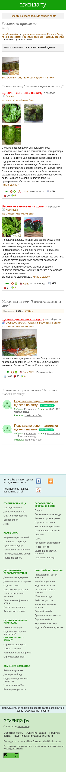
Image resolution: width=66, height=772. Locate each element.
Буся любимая (52, 433)
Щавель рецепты (55, 37)
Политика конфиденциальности (33, 735)
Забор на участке (44, 600)
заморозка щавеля (14, 47)
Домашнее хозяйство (17, 666)
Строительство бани (14, 656)
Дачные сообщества (14, 511)
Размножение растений (47, 530)
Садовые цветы (12, 585)
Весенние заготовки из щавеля (24, 206)
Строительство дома (15, 644)
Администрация (36, 732)
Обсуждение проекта (37, 710)
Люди (6, 524)
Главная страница (15, 503)
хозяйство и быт (25, 100)
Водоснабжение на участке (49, 627)
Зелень (10, 96)
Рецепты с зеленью (32, 37)
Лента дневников (13, 507)
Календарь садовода (15, 541)
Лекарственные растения (17, 549)
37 (25, 376)
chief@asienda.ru (51, 741)
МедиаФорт (23, 726)
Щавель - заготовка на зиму (22, 93)
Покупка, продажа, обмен (17, 553)
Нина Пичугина (34, 741)
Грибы (38, 538)
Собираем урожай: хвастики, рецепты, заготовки (33, 322)
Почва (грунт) (42, 546)
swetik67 (49, 409)
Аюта (26, 283)
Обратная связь (13, 732)
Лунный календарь (14, 545)
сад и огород (8, 100)
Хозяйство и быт (10, 34)
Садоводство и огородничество (45, 504)
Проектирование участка (48, 615)
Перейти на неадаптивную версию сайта (33, 15)
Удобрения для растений (48, 542)
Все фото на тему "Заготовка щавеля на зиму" (28, 77)
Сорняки (39, 534)
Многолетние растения (16, 589)
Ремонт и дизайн (12, 648)
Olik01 (25, 191)
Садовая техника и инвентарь (15, 621)
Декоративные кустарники (17, 581)
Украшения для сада (46, 623)
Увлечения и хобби (14, 685)
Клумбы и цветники (45, 581)
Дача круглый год (13, 674)
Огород (38, 510)
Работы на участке (13, 670)
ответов (7, 403)
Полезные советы (13, 557)
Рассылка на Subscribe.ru (38, 490)
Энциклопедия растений (16, 537)
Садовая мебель (43, 619)
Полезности (11, 533)
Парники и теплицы (45, 557)
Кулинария (12, 209)
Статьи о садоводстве (15, 515)
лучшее (29, 311)
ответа (7, 428)
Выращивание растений (47, 526)
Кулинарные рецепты (33, 34)
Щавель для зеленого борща (23, 319)
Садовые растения (45, 522)
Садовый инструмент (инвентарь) (15, 632)
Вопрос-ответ (11, 519)
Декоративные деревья (16, 577)
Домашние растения (14, 607)
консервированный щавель (40, 47)
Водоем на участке (45, 585)
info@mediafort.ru (15, 748)
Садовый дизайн (43, 611)
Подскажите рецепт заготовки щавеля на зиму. (36, 403)
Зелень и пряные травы (47, 518)
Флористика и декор (14, 611)
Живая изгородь (43, 596)
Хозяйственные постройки (17, 652)
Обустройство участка (49, 570)
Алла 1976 (28, 372)
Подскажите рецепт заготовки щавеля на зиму (36, 427)
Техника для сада (13, 627)
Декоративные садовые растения (15, 571)
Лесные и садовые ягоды (48, 514)
